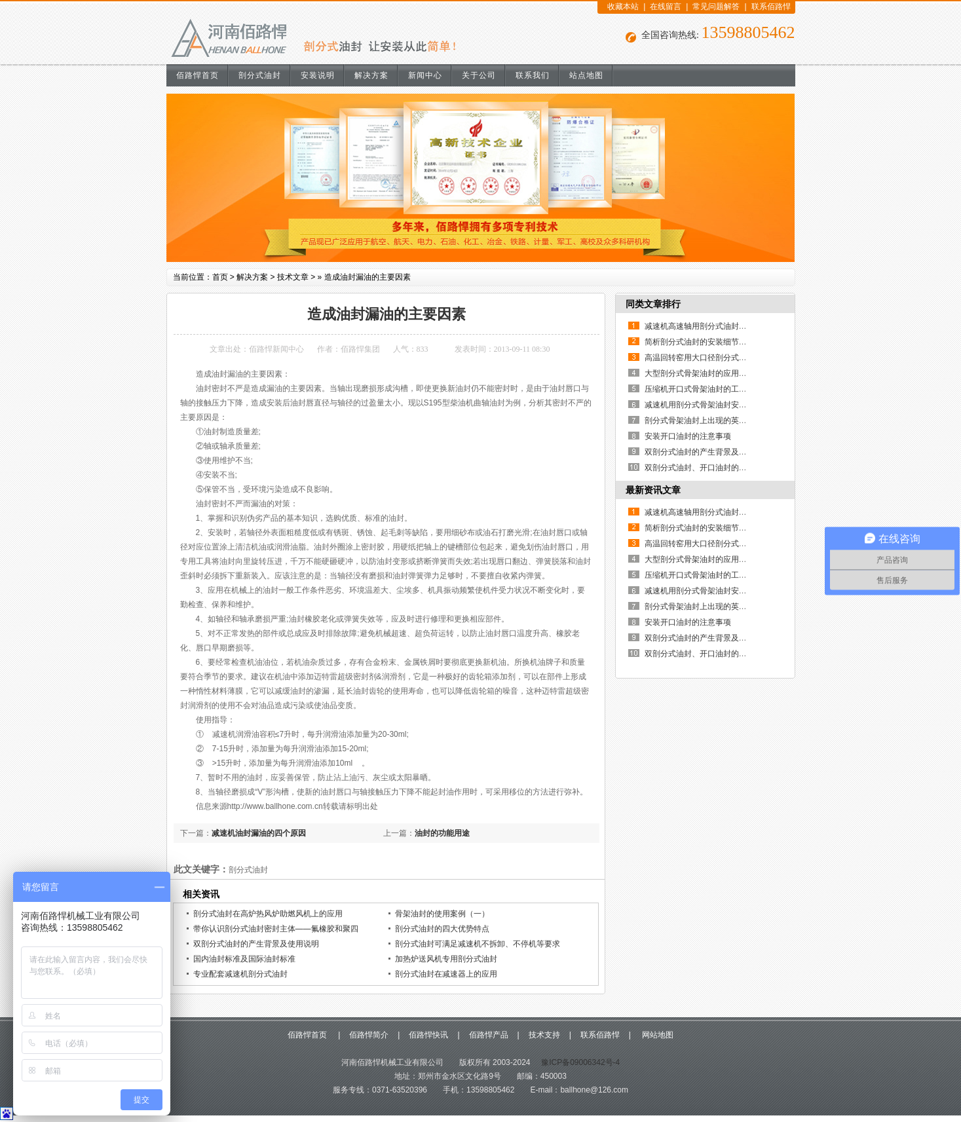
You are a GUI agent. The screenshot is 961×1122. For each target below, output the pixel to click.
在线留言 (665, 6)
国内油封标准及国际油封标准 (244, 958)
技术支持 (544, 1034)
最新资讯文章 (653, 490)
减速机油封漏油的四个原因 (259, 833)
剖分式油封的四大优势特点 (442, 928)
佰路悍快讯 (428, 1034)
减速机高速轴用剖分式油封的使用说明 (711, 326)
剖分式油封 (259, 75)
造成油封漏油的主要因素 (367, 277)
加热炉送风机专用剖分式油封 (446, 958)
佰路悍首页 (197, 75)
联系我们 (533, 75)
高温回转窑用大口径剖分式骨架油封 (707, 357)
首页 (220, 277)
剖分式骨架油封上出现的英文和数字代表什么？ (727, 420)
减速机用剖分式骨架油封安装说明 (704, 404)
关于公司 (479, 75)
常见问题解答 (716, 6)
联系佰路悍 (771, 6)
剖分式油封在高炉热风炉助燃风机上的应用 (268, 913)
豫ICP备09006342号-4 (579, 1062)
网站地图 (656, 1034)
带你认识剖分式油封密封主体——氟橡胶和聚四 (275, 928)
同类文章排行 (653, 304)
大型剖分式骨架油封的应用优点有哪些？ (715, 373)
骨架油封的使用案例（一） (442, 913)
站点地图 (586, 75)
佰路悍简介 (368, 1034)
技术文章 (293, 277)
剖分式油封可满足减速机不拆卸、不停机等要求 (477, 943)
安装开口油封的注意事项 (688, 436)
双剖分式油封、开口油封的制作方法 (707, 467)
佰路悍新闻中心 (276, 349)
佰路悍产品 (488, 1034)
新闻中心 (425, 75)
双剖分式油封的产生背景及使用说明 (256, 943)
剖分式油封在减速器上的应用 (446, 974)
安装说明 (318, 75)
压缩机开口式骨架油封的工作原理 (704, 389)
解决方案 (371, 75)
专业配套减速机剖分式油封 (240, 974)
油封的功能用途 (442, 833)
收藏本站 (623, 6)
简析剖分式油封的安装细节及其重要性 (711, 341)
